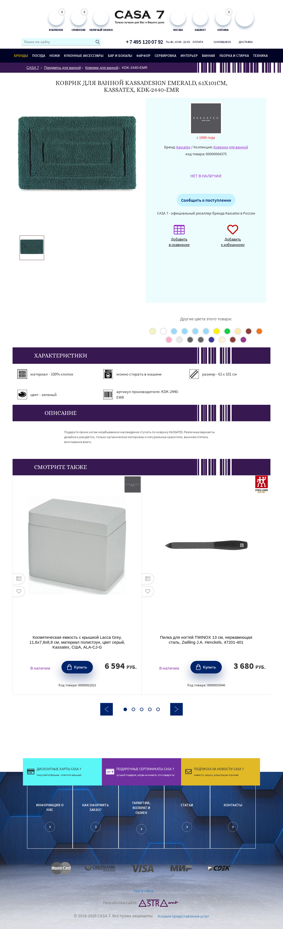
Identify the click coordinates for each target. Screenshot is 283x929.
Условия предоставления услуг (183, 916)
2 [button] (133, 709)
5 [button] (158, 709)
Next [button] (176, 709)
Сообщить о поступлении (206, 200)
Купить (80, 667)
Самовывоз (222, 42)
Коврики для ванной (230, 147)
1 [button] (125, 709)
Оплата (198, 42)
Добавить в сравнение (179, 238)
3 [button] (141, 709)
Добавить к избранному (233, 238)
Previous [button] (106, 709)
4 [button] (150, 709)
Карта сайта (144, 891)
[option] (31, 247)
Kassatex (183, 147)
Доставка (246, 42)
